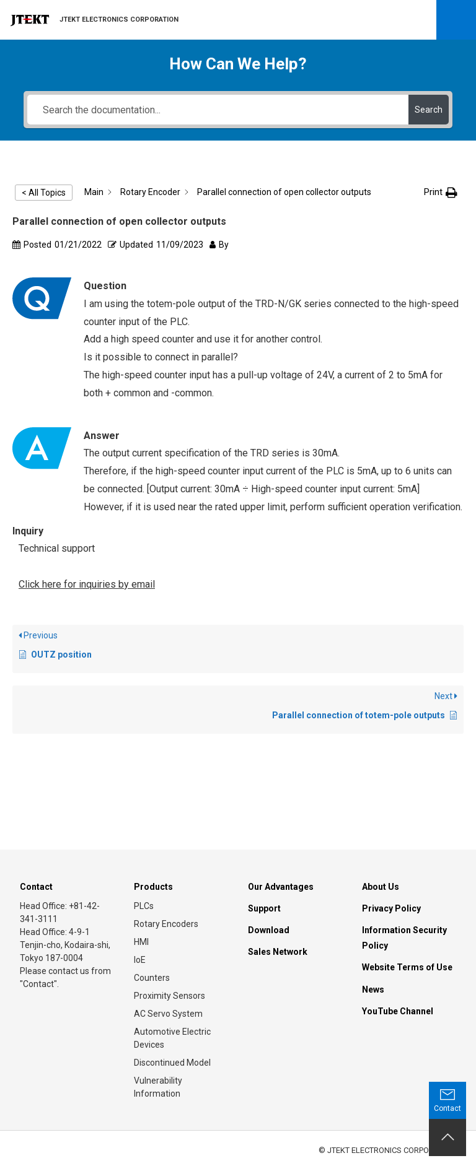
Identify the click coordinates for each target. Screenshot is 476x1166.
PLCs (144, 906)
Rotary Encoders (166, 924)
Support (264, 908)
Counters (152, 978)
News (373, 989)
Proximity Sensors (169, 996)
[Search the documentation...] (217, 109)
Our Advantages (281, 887)
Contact (36, 887)
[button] (440, 192)
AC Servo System (168, 1014)
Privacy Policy (391, 908)
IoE (140, 960)
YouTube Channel (397, 1011)
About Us (380, 887)
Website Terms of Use (407, 967)
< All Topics (44, 193)
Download (268, 930)
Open (456, 20)
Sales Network (277, 952)
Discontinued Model (172, 1063)
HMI (141, 942)
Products (153, 887)
